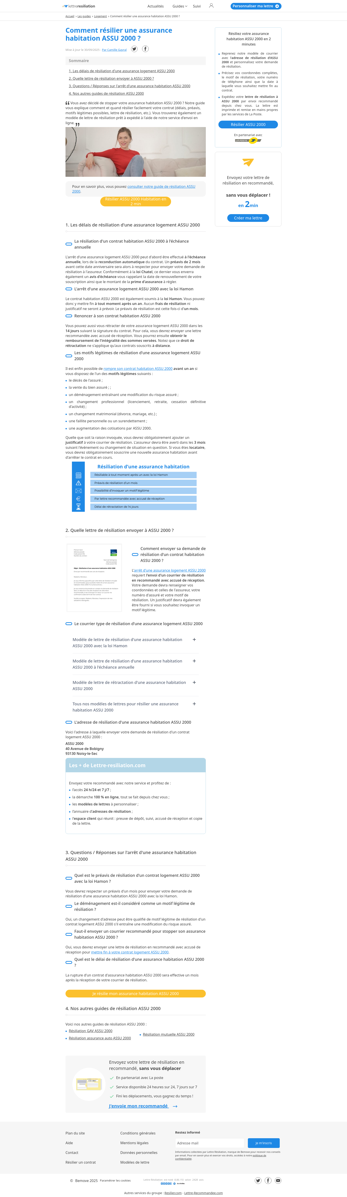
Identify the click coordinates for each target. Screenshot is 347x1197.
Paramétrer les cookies (115, 1180)
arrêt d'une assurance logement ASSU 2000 (170, 570)
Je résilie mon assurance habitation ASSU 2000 (136, 993)
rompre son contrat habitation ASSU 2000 (138, 368)
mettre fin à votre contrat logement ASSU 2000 (130, 952)
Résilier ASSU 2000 (248, 124)
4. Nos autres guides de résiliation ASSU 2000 (106, 93)
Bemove (82, 1180)
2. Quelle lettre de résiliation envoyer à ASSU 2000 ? (111, 78)
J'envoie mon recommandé (143, 1106)
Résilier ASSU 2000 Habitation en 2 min (135, 201)
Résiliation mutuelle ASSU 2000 (169, 1034)
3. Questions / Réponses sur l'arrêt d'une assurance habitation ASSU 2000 (129, 86)
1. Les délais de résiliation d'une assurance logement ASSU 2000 (122, 71)
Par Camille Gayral (114, 50)
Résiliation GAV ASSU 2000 (90, 1030)
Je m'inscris (264, 1143)
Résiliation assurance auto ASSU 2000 (100, 1038)
